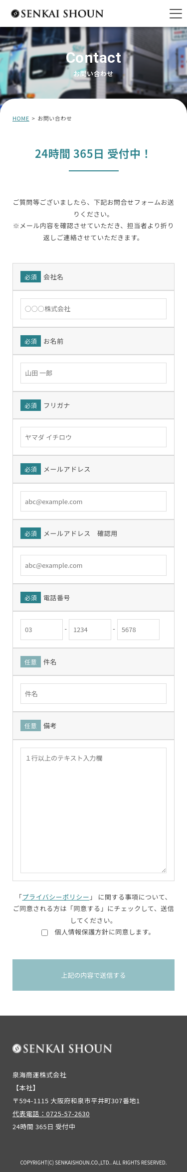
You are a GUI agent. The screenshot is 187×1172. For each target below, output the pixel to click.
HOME (20, 118)
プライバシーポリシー (55, 897)
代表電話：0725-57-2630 (51, 1113)
